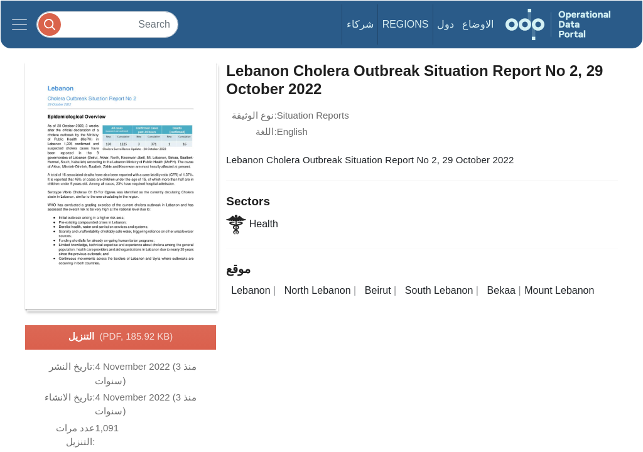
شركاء (360, 24)
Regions (405, 24)
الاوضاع (478, 24)
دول (445, 24)
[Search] (107, 24)
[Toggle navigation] (19, 24)
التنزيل (120, 337)
